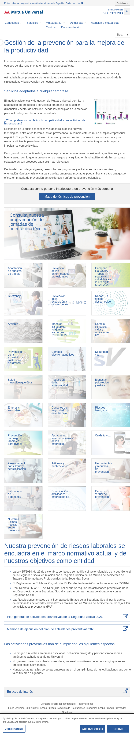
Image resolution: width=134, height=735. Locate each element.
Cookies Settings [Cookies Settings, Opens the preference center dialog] (14, 729)
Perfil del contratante (63, 703)
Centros (51, 27)
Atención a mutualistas (105, 22)
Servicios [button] (33, 22)
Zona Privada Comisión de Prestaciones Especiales (69, 708)
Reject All (118, 729)
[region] (67, 724)
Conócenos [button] (13, 22)
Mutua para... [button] (55, 22)
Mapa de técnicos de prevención (67, 196)
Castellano (122, 3)
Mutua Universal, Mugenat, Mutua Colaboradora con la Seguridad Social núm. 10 (43, 3)
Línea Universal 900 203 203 (23, 708)
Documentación (70, 27)
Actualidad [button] (78, 22)
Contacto (45, 703)
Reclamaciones (85, 703)
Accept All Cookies (92, 729)
